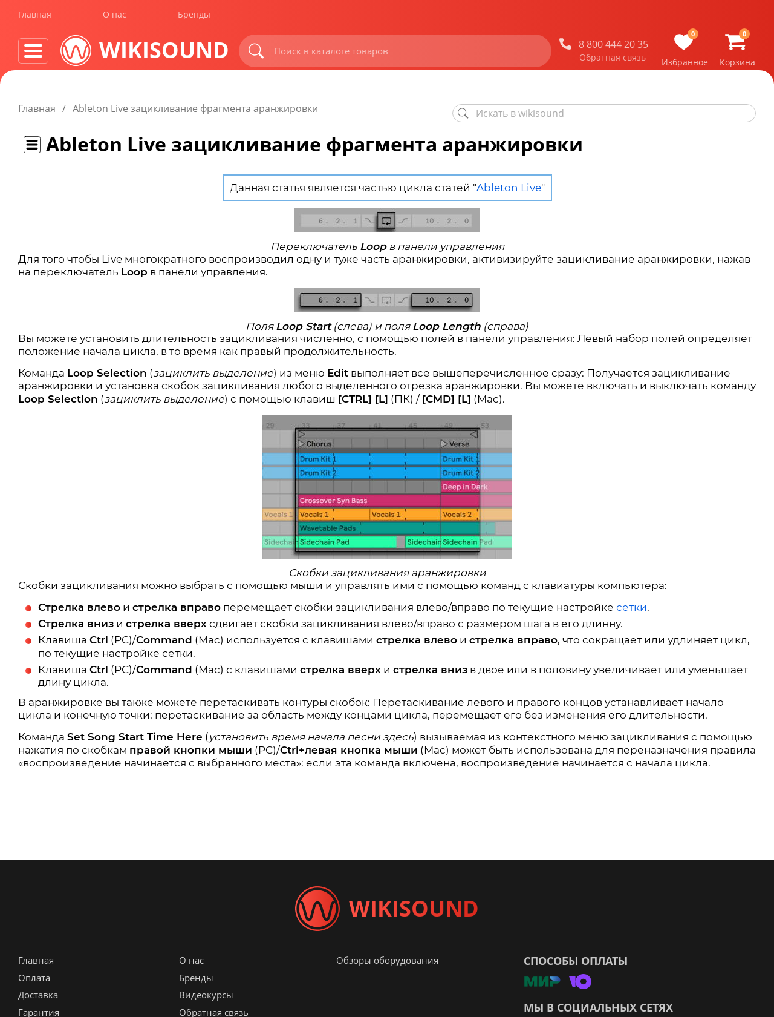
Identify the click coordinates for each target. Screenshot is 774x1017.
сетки (631, 607)
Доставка (38, 999)
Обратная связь (612, 59)
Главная (34, 17)
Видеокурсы (206, 999)
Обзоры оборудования (387, 965)
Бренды (194, 17)
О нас (114, 17)
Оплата (34, 982)
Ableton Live (508, 188)
